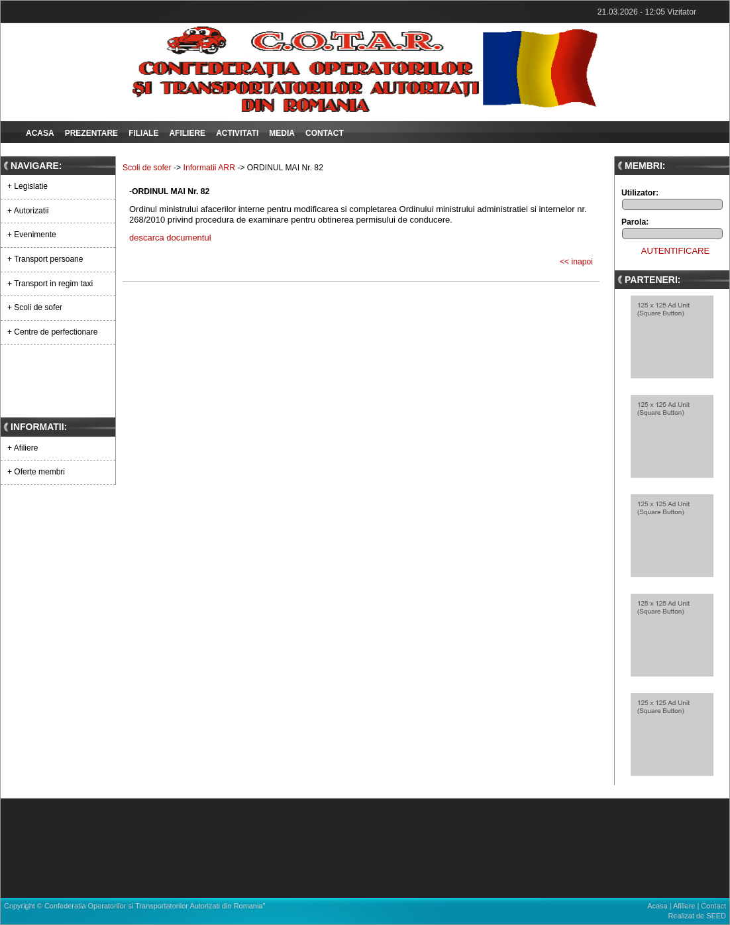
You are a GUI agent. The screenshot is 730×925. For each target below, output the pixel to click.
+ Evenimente (31, 234)
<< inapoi (576, 261)
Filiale (143, 133)
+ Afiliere (22, 448)
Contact (324, 133)
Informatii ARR (209, 167)
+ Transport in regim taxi (50, 283)
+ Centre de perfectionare (52, 332)
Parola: (635, 222)
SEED (716, 916)
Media (282, 133)
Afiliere (187, 133)
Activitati (237, 133)
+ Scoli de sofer (34, 307)
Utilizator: (639, 192)
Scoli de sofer (147, 167)
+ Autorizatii (27, 210)
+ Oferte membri (36, 471)
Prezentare (91, 133)
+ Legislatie (27, 186)
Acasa (40, 133)
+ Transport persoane (45, 259)
